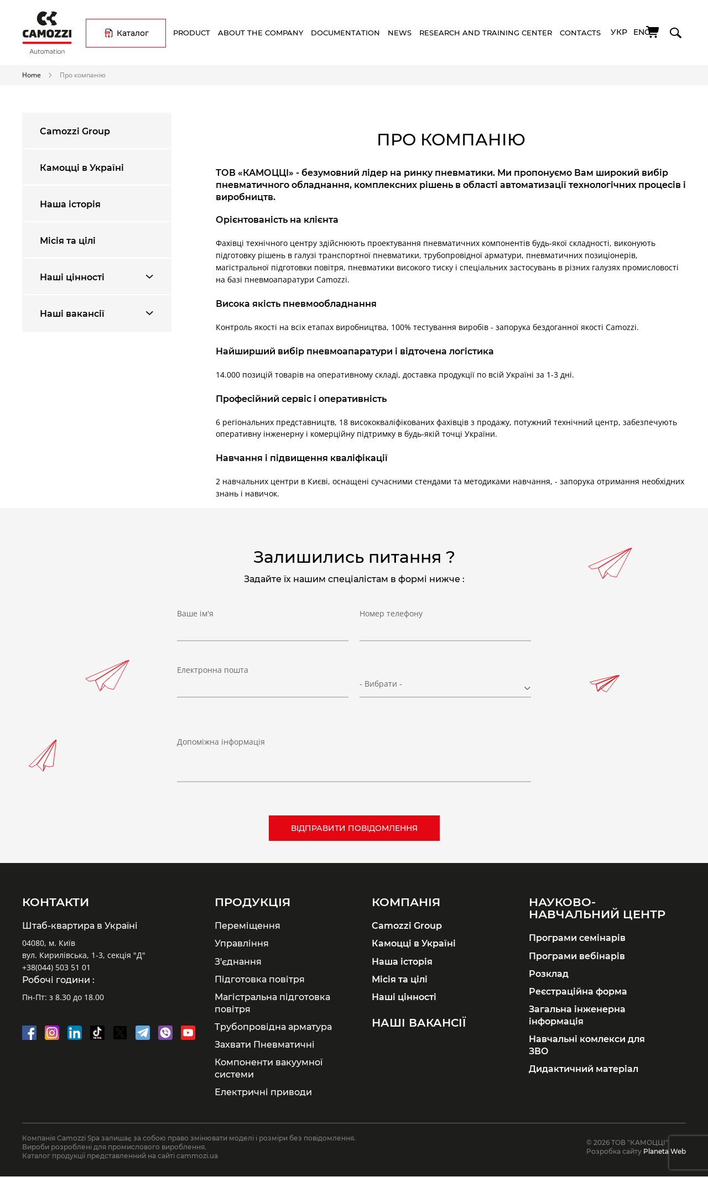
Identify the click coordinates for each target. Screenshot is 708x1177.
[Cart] (653, 32)
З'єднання (238, 961)
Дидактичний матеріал (583, 1068)
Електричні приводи (263, 1091)
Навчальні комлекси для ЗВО (587, 1044)
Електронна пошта (212, 678)
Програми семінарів (577, 937)
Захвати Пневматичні (265, 1044)
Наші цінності (72, 277)
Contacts (580, 33)
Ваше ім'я (195, 622)
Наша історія (70, 204)
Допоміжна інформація (221, 741)
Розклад (549, 973)
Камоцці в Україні (82, 167)
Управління (242, 943)
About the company (260, 33)
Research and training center (485, 33)
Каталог (133, 33)
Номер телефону (391, 622)
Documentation (345, 33)
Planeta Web (664, 1151)
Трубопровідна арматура (273, 1026)
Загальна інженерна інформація (577, 1015)
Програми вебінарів (577, 955)
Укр (619, 32)
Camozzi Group (75, 131)
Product (191, 33)
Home (31, 74)
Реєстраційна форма (578, 991)
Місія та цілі (68, 240)
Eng (641, 32)
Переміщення (247, 925)
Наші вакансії (72, 313)
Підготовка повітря (260, 979)
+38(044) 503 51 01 (56, 967)
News (400, 33)
